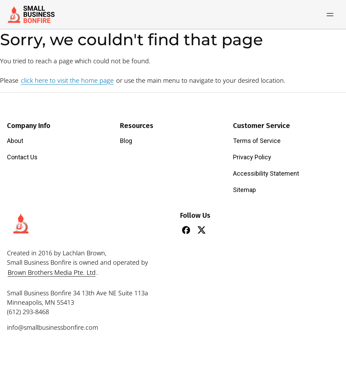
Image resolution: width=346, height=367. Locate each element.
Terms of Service (257, 140)
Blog (126, 140)
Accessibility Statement (266, 173)
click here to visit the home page (67, 80)
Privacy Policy (252, 157)
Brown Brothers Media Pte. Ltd (52, 272)
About (15, 140)
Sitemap (244, 189)
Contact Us (22, 157)
